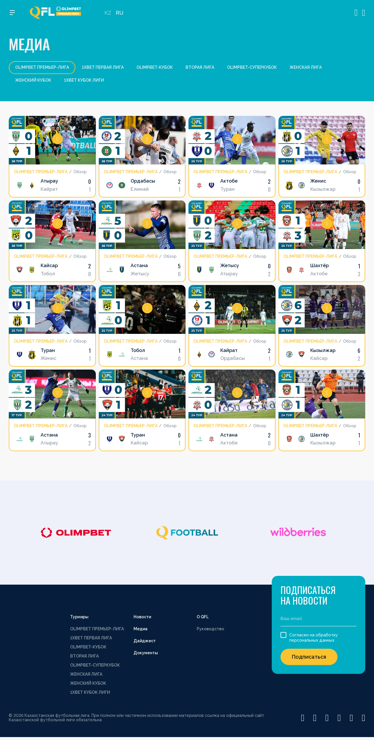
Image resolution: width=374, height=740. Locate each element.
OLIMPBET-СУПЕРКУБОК (252, 67)
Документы (146, 652)
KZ (107, 15)
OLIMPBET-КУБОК (154, 67)
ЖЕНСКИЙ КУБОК (33, 80)
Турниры (79, 616)
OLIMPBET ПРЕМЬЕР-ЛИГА (97, 628)
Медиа (141, 628)
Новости (142, 616)
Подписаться (309, 657)
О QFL (203, 616)
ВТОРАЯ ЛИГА (200, 67)
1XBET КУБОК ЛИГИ (84, 80)
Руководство (210, 628)
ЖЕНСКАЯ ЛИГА (306, 67)
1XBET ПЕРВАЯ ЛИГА (103, 67)
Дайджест (145, 640)
